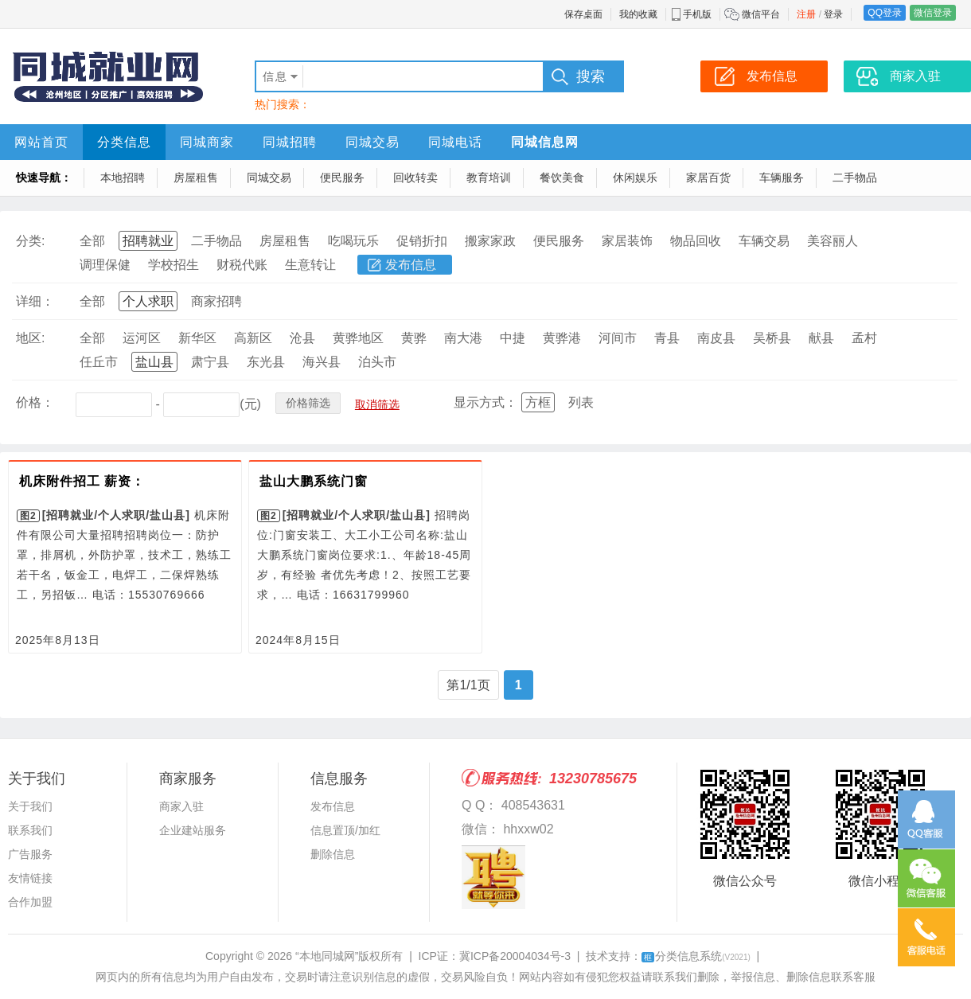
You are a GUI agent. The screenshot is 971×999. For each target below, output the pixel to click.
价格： (35, 402)
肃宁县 (210, 362)
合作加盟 (30, 902)
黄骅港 (562, 338)
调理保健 (105, 264)
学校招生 (173, 264)
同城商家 (207, 142)
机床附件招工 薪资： (82, 481)
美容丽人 (832, 241)
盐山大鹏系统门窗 (313, 481)
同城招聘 (290, 142)
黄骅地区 (358, 338)
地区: (30, 338)
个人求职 (148, 301)
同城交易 (372, 142)
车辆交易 (764, 241)
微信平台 (761, 14)
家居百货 (708, 177)
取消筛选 (377, 404)
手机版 (697, 14)
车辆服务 (781, 177)
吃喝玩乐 (353, 241)
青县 (667, 338)
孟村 (864, 338)
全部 (92, 241)
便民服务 (342, 177)
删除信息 (332, 854)
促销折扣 (421, 241)
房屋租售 (196, 177)
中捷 (512, 338)
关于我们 (30, 806)
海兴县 (321, 362)
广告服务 (30, 854)
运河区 (142, 338)
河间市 (618, 338)
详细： (35, 301)
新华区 (197, 338)
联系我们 (30, 830)
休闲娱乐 (635, 177)
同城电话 (455, 142)
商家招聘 (216, 301)
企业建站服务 (192, 830)
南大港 (463, 338)
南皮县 (716, 338)
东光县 (266, 362)
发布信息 (410, 264)
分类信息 (124, 142)
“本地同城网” (326, 956)
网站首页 (41, 142)
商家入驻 (181, 806)
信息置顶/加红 (345, 830)
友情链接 (30, 878)
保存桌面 (583, 14)
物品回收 (695, 241)
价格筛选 (308, 402)
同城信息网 (545, 142)
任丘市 (99, 362)
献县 (821, 338)
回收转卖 (415, 177)
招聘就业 (148, 241)
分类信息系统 (696, 956)
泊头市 (377, 362)
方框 (538, 402)
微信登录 (933, 12)
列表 (581, 402)
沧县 (302, 338)
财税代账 (241, 264)
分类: (30, 241)
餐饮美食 (562, 177)
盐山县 (154, 362)
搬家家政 (490, 241)
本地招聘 (122, 177)
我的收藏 (638, 14)
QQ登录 (885, 12)
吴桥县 (772, 338)
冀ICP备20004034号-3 (515, 956)
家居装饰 (627, 241)
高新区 (253, 338)
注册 (806, 14)
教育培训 (488, 177)
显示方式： (485, 402)
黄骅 (414, 338)
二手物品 (855, 177)
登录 (833, 14)
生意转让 (310, 264)
